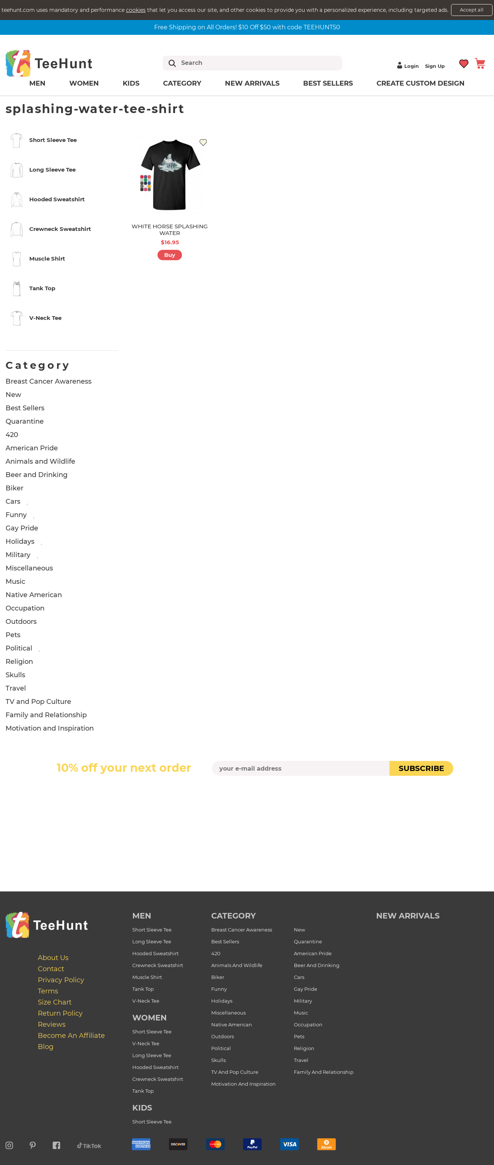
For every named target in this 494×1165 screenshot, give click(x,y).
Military (18, 555)
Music (15, 581)
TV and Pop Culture (38, 702)
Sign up (435, 66)
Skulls (15, 675)
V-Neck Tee (145, 1001)
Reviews (52, 1024)
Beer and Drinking (36, 475)
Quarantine (25, 421)
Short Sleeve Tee (152, 930)
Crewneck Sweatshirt (157, 965)
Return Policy (60, 1013)
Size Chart (55, 1002)
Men (37, 83)
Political (19, 648)
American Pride (32, 448)
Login (407, 66)
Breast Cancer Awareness (49, 381)
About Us (53, 958)
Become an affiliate (71, 1036)
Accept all (472, 10)
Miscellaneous (29, 568)
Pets (13, 635)
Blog (45, 1047)
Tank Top (143, 989)
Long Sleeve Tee (151, 941)
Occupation (25, 608)
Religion (19, 662)
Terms (48, 991)
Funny (16, 515)
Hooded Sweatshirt (155, 953)
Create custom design (421, 83)
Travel (16, 688)
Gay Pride (22, 528)
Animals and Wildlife (40, 461)
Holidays (20, 541)
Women (84, 83)
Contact (51, 969)
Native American (34, 595)
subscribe (421, 768)
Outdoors (21, 622)
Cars (13, 501)
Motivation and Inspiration (50, 728)
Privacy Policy (61, 980)
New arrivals (252, 83)
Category (182, 83)
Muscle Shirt (147, 977)
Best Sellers (328, 83)
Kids (131, 83)
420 (12, 435)
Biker (14, 488)
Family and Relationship (46, 715)
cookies (136, 10)
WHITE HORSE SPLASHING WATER (170, 229)
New (13, 395)
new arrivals (408, 915)
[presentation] (247, 793)
